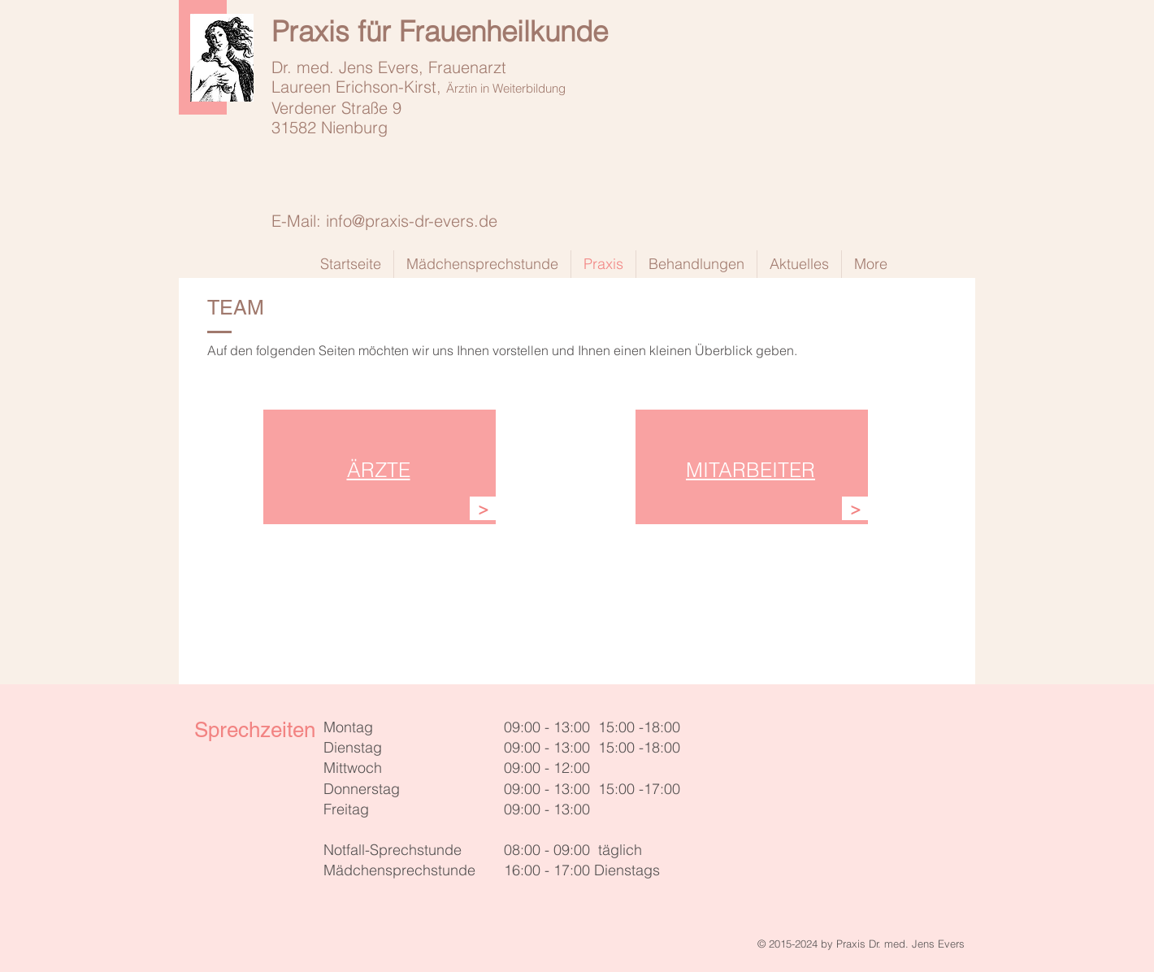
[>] (483, 508)
